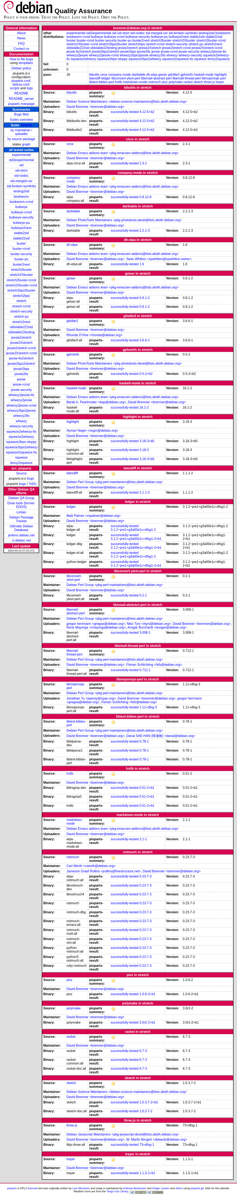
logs (30, 88)
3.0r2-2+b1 (147, 1022)
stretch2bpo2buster (21, 290)
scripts (14, 88)
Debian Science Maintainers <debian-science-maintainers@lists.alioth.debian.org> (127, 101)
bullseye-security (21, 217)
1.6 (141, 264)
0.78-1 (144, 741)
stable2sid (21, 233)
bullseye (21, 207)
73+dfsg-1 (146, 1144)
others (179, 1188)
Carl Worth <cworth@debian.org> (91, 866)
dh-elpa (151, 74)
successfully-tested (125, 112)
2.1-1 (143, 839)
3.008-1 (145, 632)
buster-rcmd (21, 248)
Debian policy (21, 68)
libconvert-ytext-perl (125, 78)
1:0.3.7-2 (145, 1111)
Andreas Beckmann (134, 1188)
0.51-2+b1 (146, 787)
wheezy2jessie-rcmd (21, 405)
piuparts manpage (21, 104)
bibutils (94, 74)
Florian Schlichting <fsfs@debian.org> (154, 664)
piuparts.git (196, 1188)
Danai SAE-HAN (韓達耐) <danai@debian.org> (160, 736)
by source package (21, 139)
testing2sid (21, 191)
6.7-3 (143, 1051)
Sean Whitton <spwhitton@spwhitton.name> (158, 259)
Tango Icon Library (117, 1191)
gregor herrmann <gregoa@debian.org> (96, 623)
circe (103, 74)
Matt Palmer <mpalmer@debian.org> (94, 515)
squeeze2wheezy (21, 436)
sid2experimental (21, 160)
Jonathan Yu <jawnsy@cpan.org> (91, 698)
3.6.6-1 (144, 340)
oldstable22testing (21, 332)
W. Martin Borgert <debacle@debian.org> (156, 1139)
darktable (138, 74)
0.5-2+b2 (146, 373)
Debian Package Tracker (21, 519)
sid (21, 165)
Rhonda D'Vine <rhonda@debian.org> (95, 335)
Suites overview (21, 119)
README (21, 93)
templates (26, 63)
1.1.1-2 (144, 492)
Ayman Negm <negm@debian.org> (92, 430)
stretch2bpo (21, 296)
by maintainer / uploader (21, 132)
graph (26, 144)
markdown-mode (135, 82)
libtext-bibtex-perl (101, 82)
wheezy (21, 421)
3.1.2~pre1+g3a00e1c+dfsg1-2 (133, 529)
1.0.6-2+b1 (147, 994)
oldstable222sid (21, 327)
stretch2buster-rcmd (21, 280)
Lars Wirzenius (81, 1188)
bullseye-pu (21, 222)
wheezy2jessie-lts (21, 395)
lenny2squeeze (21, 463)
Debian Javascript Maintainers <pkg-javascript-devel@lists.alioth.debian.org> (123, 1134)
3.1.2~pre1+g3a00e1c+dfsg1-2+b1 (136, 538)
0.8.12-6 (145, 197)
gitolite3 (173, 74)
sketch (198, 82)
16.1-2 (144, 407)
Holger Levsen (160, 1188)
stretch (26, 125)
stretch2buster (21, 269)
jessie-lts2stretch (21, 358)
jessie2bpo (21, 369)
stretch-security (21, 311)
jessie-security (21, 390)
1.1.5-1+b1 (147, 1173)
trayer (220, 82)
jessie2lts (21, 374)
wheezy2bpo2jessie (21, 410)
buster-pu (21, 259)
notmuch (154, 82)
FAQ (21, 43)
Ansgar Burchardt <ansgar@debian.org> (157, 627)
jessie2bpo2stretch (21, 363)
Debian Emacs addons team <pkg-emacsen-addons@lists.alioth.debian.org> (123, 153)
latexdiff (94, 78)
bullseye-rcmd (21, 212)
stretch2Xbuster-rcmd (21, 285)
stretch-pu (21, 316)
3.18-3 (144, 450)
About (21, 33)
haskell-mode (204, 74)
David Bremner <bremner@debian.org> (95, 106)
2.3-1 (143, 163)
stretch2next (21, 322)
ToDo (32, 484)
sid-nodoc (21, 175)
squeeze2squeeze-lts (21, 452)
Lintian (21, 512)
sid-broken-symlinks (21, 186)
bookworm (21, 196)
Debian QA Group (21, 498)
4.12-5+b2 (146, 112)
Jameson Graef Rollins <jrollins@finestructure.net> (104, 871)
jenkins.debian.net (21, 535)
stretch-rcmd (21, 306)
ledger (105, 78)
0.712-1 (145, 670)
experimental (21, 155)
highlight (220, 74)
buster (21, 243)
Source (21, 473)
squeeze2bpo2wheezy (21, 447)
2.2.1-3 (144, 230)
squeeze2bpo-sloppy (21, 442)
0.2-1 (143, 595)
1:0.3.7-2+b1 (148, 1102)
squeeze (21, 457)
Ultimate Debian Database (21, 528)
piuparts (12, 1188)
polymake (176, 82)
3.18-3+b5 (146, 441)
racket (188, 82)
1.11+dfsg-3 (148, 707)
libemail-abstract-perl (156, 78)
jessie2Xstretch (21, 342)
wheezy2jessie (21, 400)
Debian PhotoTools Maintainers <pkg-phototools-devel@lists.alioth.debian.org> (124, 220)
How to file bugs (21, 59)
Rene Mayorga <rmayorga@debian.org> (96, 627)
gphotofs (186, 74)
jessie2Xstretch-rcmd (21, 353)
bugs (30, 478)
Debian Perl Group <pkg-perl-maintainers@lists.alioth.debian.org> (115, 482)
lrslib (118, 82)
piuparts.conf (21, 81)
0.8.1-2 (144, 298)
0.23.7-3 (145, 876)
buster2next (21, 264)
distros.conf (21, 84)
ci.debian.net (21, 540)
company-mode (119, 74)
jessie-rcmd (21, 384)
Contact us (21, 48)
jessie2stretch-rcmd (21, 348)
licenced (32, 1188)
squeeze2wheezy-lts (21, 431)
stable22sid (21, 238)
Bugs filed (21, 114)
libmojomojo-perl (214, 78)
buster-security (21, 254)
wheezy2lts (21, 415)
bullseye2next (21, 228)
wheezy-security (21, 426)
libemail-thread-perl (187, 78)
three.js (209, 82)
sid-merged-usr (21, 181)
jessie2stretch (21, 337)
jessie (21, 379)
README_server (21, 98)
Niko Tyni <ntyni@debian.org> (149, 623)
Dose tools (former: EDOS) (21, 505)
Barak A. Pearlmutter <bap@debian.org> (96, 402)
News (21, 38)
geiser (162, 74)
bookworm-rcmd (21, 201)
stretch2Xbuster (21, 275)
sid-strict (21, 170)
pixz (165, 82)
